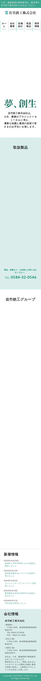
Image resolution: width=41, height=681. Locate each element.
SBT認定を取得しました (15, 603)
